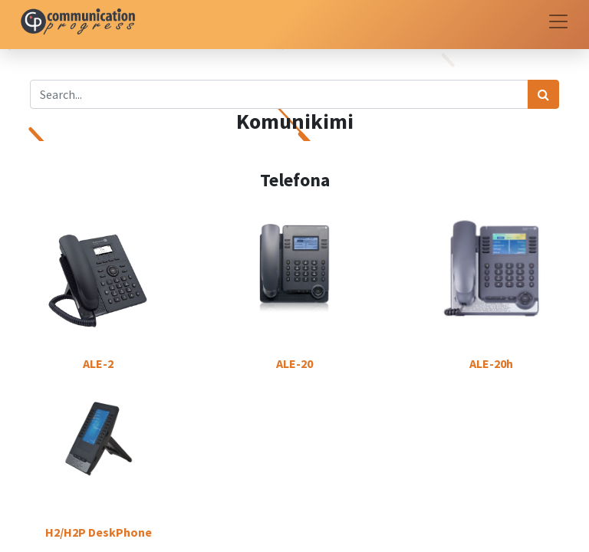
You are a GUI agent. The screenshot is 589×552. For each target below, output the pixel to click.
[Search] (543, 94)
